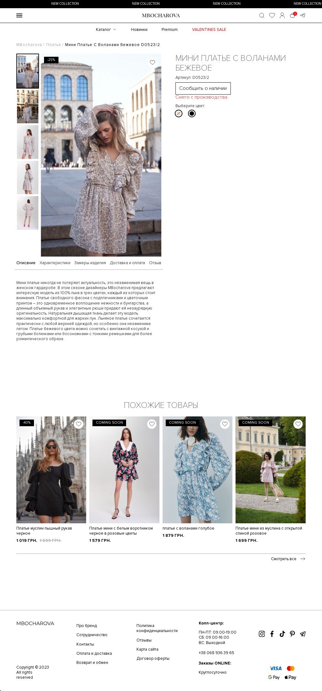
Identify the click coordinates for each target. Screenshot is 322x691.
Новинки (139, 29)
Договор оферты (152, 658)
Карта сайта (147, 649)
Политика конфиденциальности (157, 628)
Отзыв (155, 263)
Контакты (85, 644)
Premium (170, 29)
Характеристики (55, 263)
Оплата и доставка (94, 653)
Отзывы (144, 640)
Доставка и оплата (127, 263)
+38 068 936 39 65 (216, 652)
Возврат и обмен (92, 662)
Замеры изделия (90, 263)
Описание (26, 263)
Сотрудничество (92, 634)
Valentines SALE (209, 29)
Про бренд (86, 625)
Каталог (103, 29)
